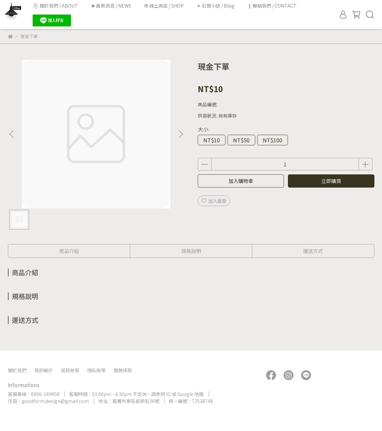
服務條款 (123, 370)
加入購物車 (240, 180)
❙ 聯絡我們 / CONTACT (272, 5)
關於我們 (17, 370)
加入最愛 (213, 201)
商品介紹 (69, 250)
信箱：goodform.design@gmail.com (48, 401)
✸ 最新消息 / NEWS (111, 5)
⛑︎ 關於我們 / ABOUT (55, 5)
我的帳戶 (43, 370)
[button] (181, 134)
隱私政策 (96, 370)
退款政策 (70, 370)
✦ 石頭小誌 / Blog (215, 5)
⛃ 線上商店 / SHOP (164, 5)
